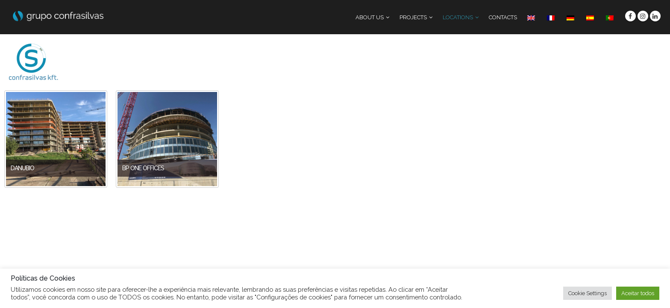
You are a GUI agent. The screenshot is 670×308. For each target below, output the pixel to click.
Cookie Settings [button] (587, 293)
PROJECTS (413, 17)
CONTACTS (503, 17)
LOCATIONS (458, 17)
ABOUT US (370, 17)
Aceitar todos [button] (637, 293)
